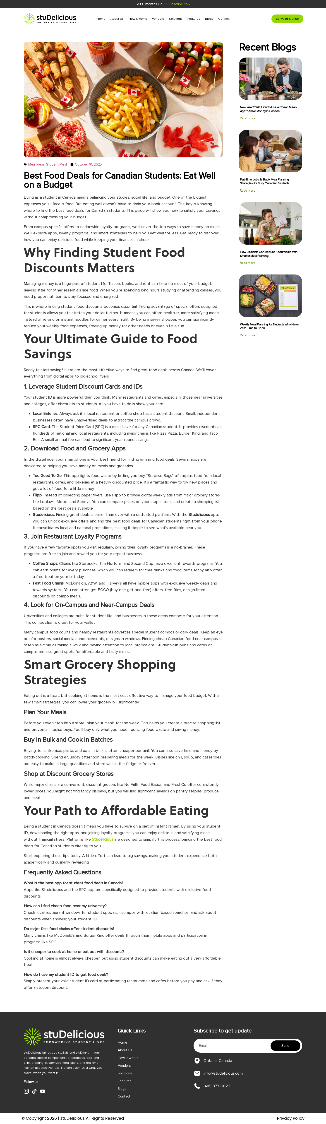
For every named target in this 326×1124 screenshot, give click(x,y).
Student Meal (56, 164)
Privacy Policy (290, 1118)
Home (101, 19)
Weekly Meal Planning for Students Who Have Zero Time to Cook (269, 326)
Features (193, 19)
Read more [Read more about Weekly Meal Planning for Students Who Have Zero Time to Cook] (247, 335)
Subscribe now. (179, 4)
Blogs (209, 19)
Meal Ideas (36, 164)
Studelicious (102, 839)
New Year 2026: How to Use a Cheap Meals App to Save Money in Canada (268, 109)
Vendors (158, 19)
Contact (224, 19)
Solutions (175, 19)
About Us (117, 19)
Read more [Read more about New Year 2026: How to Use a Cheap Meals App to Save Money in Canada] (247, 118)
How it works (138, 19)
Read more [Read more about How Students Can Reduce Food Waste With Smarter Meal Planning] (247, 263)
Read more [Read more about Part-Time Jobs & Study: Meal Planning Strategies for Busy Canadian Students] (247, 190)
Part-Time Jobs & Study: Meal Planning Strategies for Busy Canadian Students (264, 181)
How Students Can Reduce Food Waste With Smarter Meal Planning (268, 254)
